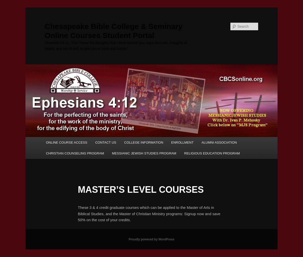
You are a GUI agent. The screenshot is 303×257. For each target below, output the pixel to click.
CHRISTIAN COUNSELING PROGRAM (75, 153)
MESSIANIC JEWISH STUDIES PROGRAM (144, 153)
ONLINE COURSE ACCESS (66, 142)
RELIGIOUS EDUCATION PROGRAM (212, 153)
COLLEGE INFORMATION (143, 142)
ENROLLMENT (182, 142)
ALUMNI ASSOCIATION (219, 142)
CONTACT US (105, 142)
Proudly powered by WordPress (151, 239)
